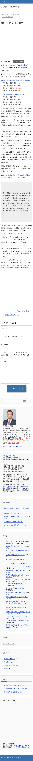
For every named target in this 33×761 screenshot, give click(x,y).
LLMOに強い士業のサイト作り (13, 522)
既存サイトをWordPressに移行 (16, 607)
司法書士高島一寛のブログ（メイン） (16, 685)
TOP (10, 14)
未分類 (6, 668)
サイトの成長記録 (18, 61)
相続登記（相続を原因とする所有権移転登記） (16, 486)
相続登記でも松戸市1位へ (12, 315)
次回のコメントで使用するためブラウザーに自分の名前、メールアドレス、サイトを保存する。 (16, 355)
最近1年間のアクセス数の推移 (15, 570)
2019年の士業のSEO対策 (14, 559)
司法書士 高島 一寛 (9, 456)
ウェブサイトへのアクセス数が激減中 (18, 566)
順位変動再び (25, 65)
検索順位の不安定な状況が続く (16, 588)
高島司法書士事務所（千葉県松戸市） (13, 94)
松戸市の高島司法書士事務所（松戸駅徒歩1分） (16, 80)
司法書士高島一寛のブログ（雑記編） (16, 688)
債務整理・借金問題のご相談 (13, 692)
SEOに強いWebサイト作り (14, 546)
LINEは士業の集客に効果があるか (17, 597)
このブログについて (12, 563)
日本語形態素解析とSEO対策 (15, 592)
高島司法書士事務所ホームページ (14, 446)
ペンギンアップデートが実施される (17, 550)
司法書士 (7, 662)
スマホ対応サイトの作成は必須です (17, 620)
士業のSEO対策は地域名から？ (16, 584)
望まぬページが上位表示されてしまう (16, 525)
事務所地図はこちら (22, 747)
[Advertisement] (16, 42)
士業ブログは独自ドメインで (15, 555)
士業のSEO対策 (9, 665)
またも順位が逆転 (23, 311)
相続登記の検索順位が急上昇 (13, 513)
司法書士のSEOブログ (11, 7)
